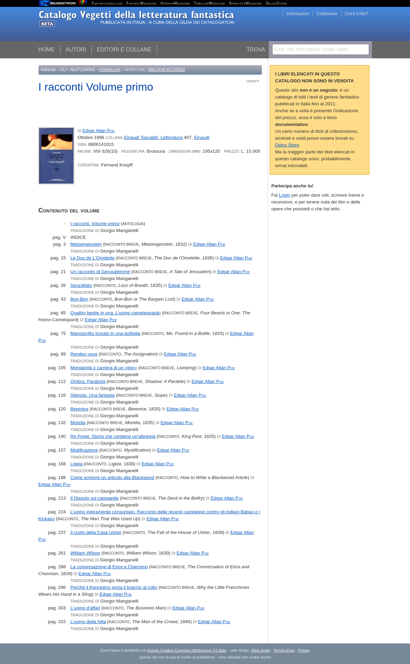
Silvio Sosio (260, 650)
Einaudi (201, 137)
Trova (256, 50)
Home (46, 50)
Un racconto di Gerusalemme (100, 271)
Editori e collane (124, 50)
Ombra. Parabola (88, 381)
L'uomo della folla (88, 621)
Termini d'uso (284, 650)
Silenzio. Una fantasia (92, 395)
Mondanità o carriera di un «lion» (103, 367)
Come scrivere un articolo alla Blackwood (112, 477)
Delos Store (287, 145)
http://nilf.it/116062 (166, 69)
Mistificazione (84, 450)
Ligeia (76, 463)
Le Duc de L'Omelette (92, 257)
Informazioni (298, 13)
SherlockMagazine (245, 3)
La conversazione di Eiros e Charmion (109, 566)
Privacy (304, 650)
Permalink (110, 70)
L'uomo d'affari (85, 607)
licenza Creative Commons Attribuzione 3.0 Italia (186, 650)
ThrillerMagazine (209, 3)
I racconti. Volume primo (95, 223)
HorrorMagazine (175, 3)
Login (284, 195)
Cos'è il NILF (356, 13)
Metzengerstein (86, 244)
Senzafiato (81, 285)
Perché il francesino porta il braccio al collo (113, 587)
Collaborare (326, 13)
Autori (76, 50)
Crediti (252, 81)
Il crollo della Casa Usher (95, 532)
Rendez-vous (84, 354)
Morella (78, 422)
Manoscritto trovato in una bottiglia (105, 333)
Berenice (79, 408)
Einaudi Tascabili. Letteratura (153, 137)
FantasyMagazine (141, 3)
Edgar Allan (98, 130)
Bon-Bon (79, 299)
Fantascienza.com (107, 3)
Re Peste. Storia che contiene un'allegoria (113, 436)
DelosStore (276, 3)
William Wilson (85, 553)
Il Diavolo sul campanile (94, 498)
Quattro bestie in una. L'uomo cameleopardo (115, 312)
